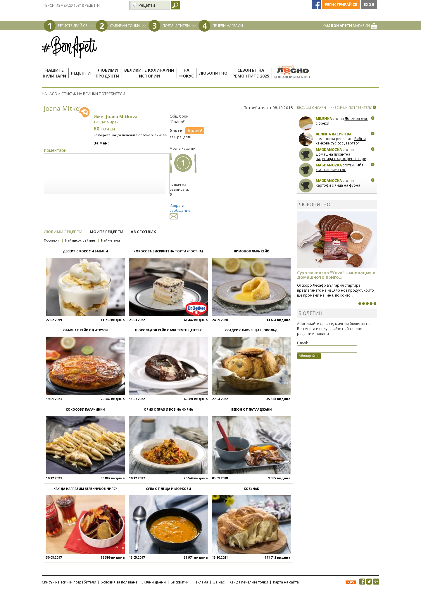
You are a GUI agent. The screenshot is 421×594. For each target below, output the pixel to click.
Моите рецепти (106, 231)
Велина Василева (333, 134)
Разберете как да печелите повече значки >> (130, 135)
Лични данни (154, 582)
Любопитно (213, 73)
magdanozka (329, 149)
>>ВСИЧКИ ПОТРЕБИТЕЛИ (351, 107)
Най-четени (110, 240)
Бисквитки (180, 582)
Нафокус (186, 73)
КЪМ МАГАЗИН (349, 25)
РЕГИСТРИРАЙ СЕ (72, 25)
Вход (369, 4)
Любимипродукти (107, 73)
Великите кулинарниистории (149, 73)
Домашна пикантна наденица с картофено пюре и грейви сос (341, 159)
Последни (52, 240)
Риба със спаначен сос (339, 167)
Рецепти (81, 73)
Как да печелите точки (249, 582)
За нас (219, 582)
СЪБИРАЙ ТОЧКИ (125, 25)
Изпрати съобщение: (180, 210)
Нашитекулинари (54, 73)
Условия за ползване (119, 582)
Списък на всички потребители (69, 582)
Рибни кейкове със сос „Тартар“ (341, 141)
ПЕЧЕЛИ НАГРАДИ (228, 25)
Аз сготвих (143, 231)
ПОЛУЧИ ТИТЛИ (176, 25)
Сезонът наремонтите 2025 (250, 73)
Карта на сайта (286, 582)
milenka (324, 118)
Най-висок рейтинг (80, 240)
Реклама (201, 582)
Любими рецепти (63, 231)
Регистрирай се (341, 4)
